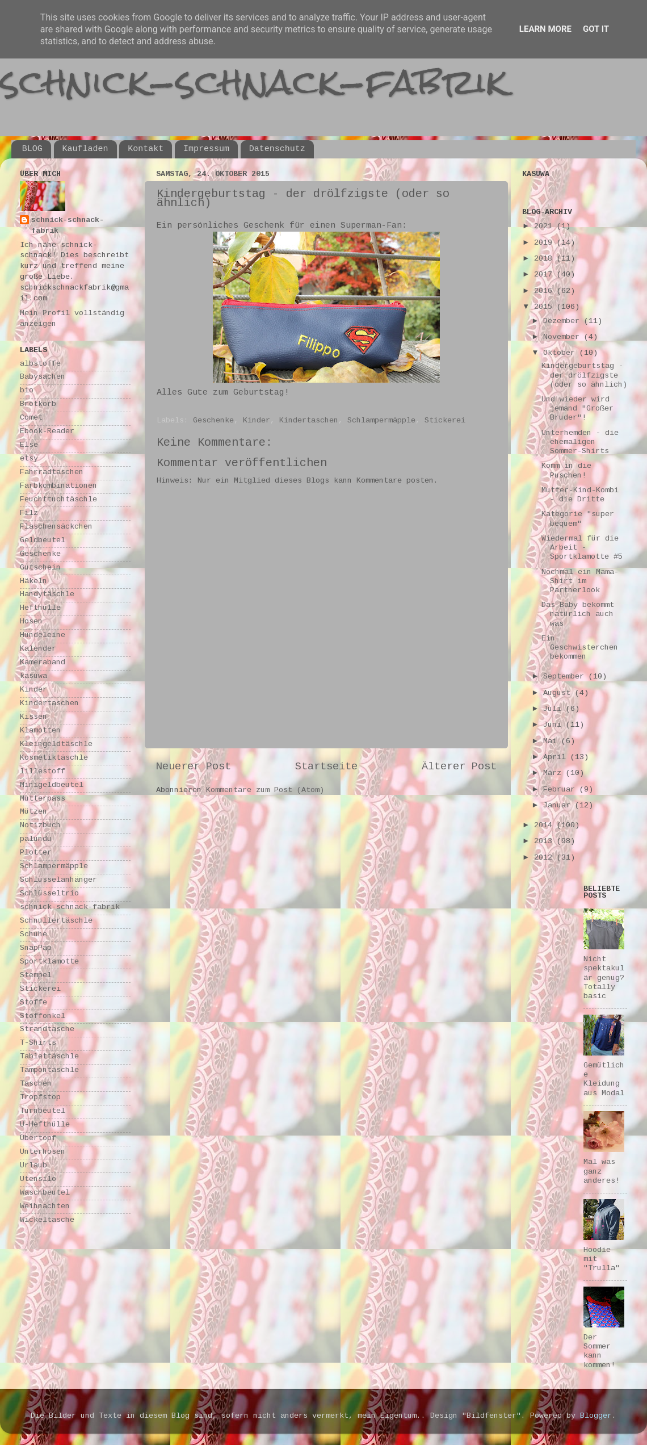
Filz (29, 513)
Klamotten (40, 731)
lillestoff (42, 772)
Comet (31, 418)
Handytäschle (47, 595)
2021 (545, 227)
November (563, 337)
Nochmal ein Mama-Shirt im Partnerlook (580, 581)
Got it (596, 29)
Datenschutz (277, 149)
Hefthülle (40, 608)
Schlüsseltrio (49, 894)
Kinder (256, 421)
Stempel (36, 976)
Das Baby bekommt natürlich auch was (577, 614)
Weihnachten (45, 1207)
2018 (545, 259)
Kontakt (145, 149)
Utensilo (38, 1179)
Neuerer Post (193, 767)
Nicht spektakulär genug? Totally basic (603, 978)
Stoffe (33, 1003)
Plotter (36, 853)
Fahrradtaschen (51, 473)
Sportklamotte (49, 962)
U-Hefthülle (45, 1125)
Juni (554, 725)
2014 (545, 826)
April (556, 758)
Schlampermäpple (381, 421)
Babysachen (42, 377)
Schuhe (33, 935)
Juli (554, 709)
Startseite (326, 767)
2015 (545, 307)
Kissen (33, 717)
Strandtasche (47, 1030)
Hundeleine (42, 636)
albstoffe (40, 364)
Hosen (31, 622)
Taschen (36, 1084)
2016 (545, 291)
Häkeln (33, 582)
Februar (561, 790)
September (566, 677)
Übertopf (38, 1139)
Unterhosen (42, 1152)
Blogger (596, 1416)
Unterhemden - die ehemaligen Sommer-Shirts (580, 442)
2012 (545, 858)
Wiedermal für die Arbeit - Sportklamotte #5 (582, 548)
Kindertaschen (308, 421)
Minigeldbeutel (51, 785)
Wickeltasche (47, 1220)
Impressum (206, 149)
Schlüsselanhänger (58, 880)
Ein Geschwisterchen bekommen (579, 648)
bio (26, 391)
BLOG (32, 149)
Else (29, 445)
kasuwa (33, 676)
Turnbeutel (42, 1111)
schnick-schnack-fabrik (253, 81)
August (559, 693)
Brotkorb (38, 404)
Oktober (561, 353)
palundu (36, 839)
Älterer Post (459, 767)
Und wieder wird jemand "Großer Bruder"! (577, 409)
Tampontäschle (49, 1070)
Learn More (545, 29)
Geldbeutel (42, 541)
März (554, 773)
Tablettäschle (49, 1057)
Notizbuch (40, 826)
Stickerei (445, 421)
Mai (552, 742)
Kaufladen (85, 149)
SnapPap (36, 948)
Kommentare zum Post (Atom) (265, 791)
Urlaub (33, 1166)
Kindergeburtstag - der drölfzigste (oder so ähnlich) (584, 375)
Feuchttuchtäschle (58, 500)
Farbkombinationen (58, 486)
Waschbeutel (45, 1193)
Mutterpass (42, 799)
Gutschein (40, 568)
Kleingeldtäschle (56, 745)
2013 (545, 842)
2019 (545, 243)
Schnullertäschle (56, 921)
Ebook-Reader (47, 432)
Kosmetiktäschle (54, 758)
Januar (559, 806)
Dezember (563, 322)
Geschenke (213, 421)
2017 (545, 275)
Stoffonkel (42, 1016)
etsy (29, 459)
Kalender (38, 649)
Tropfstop (40, 1098)
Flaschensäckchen (56, 527)
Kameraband (42, 663)
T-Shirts (38, 1043)
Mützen (33, 812)
